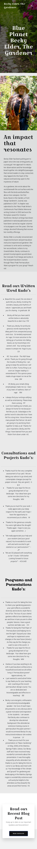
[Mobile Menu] (31, 5)
